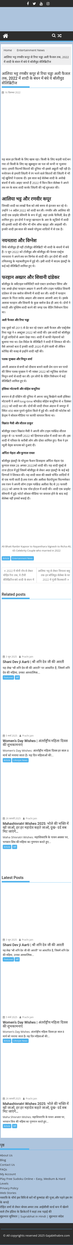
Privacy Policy (9, 1188)
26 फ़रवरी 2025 (12, 818)
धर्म (17, 677)
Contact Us (7, 1165)
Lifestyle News (20, 760)
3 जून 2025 (10, 656)
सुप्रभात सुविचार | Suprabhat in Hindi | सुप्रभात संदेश (32, 1216)
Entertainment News (22, 558)
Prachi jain (26, 656)
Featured (8, 677)
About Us (6, 1155)
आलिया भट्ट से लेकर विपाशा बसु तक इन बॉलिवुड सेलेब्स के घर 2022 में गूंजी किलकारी (54, 575)
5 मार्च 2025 (10, 735)
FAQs (3, 1169)
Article (6, 558)
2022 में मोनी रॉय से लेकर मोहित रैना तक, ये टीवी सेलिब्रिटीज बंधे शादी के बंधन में (18, 575)
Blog (3, 1160)
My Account (8, 1174)
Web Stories (8, 1193)
